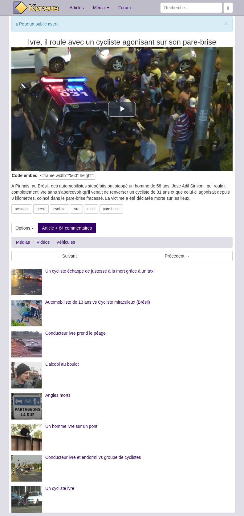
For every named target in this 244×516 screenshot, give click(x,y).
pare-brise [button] (111, 209)
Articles (77, 7)
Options (24, 228)
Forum (124, 7)
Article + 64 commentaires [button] (67, 228)
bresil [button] (41, 209)
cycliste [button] (59, 209)
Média (101, 7)
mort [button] (91, 209)
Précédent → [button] (177, 256)
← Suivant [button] (67, 256)
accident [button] (22, 209)
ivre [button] (76, 209)
